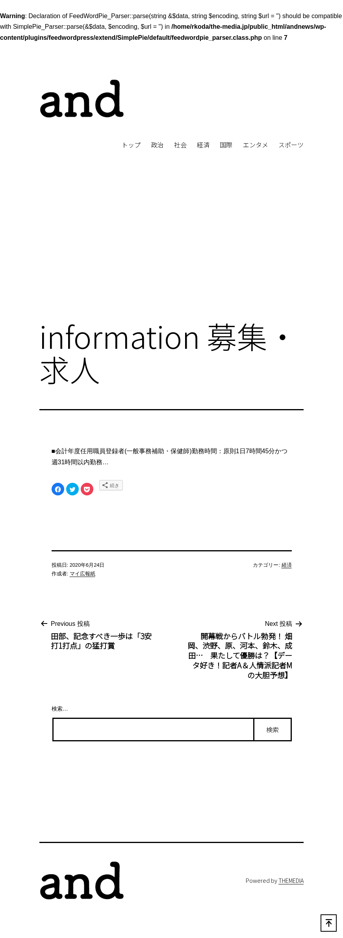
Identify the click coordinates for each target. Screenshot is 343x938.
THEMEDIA (291, 880)
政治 (157, 144)
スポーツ (291, 144)
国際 (226, 144)
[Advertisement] (171, 248)
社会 (180, 144)
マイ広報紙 (82, 574)
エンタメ (255, 144)
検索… (60, 708)
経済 (203, 144)
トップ (131, 144)
